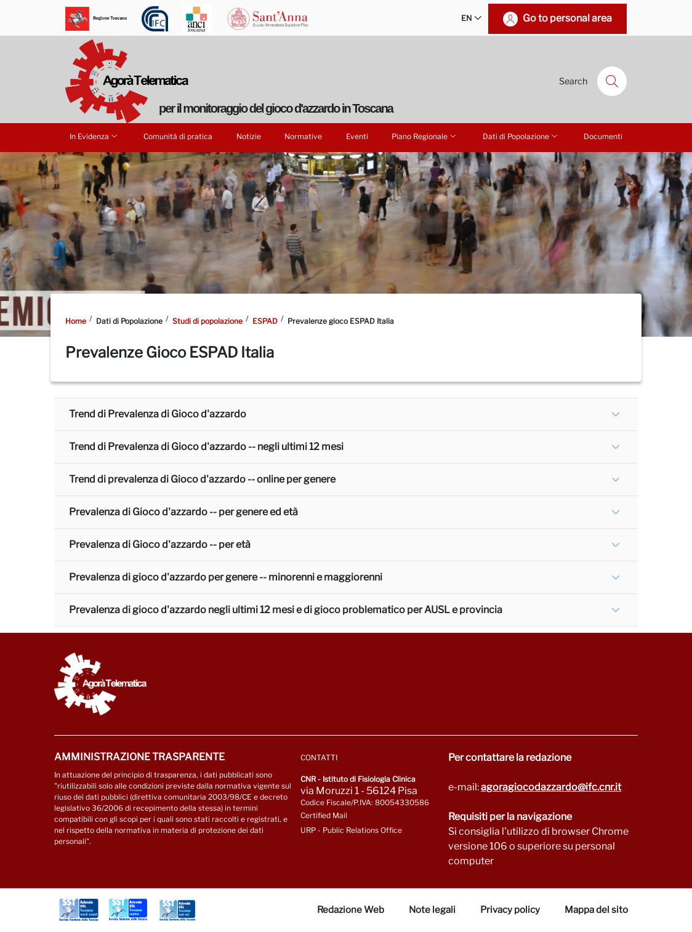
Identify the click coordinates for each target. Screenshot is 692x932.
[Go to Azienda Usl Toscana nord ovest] (78, 910)
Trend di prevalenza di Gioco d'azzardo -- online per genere (202, 479)
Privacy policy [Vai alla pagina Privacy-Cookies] (510, 909)
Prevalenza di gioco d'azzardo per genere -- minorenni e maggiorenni (225, 577)
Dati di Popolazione (521, 136)
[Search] (612, 81)
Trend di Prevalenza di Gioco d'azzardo (157, 414)
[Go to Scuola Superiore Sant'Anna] (267, 19)
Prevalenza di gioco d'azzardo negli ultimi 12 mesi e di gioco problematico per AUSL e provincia (285, 610)
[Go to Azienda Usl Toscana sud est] (177, 910)
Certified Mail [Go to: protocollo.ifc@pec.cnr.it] (323, 815)
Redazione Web (350, 909)
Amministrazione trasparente (139, 757)
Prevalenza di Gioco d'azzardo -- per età (160, 544)
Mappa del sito (596, 909)
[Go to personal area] (557, 19)
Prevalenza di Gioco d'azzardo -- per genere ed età (183, 512)
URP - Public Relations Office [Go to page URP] (351, 830)
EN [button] (471, 19)
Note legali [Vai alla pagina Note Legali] (432, 909)
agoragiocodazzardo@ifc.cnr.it (551, 787)
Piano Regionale (425, 136)
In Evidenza (94, 136)
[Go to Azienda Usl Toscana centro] (128, 910)
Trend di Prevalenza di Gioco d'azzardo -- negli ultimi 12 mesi (206, 446)
